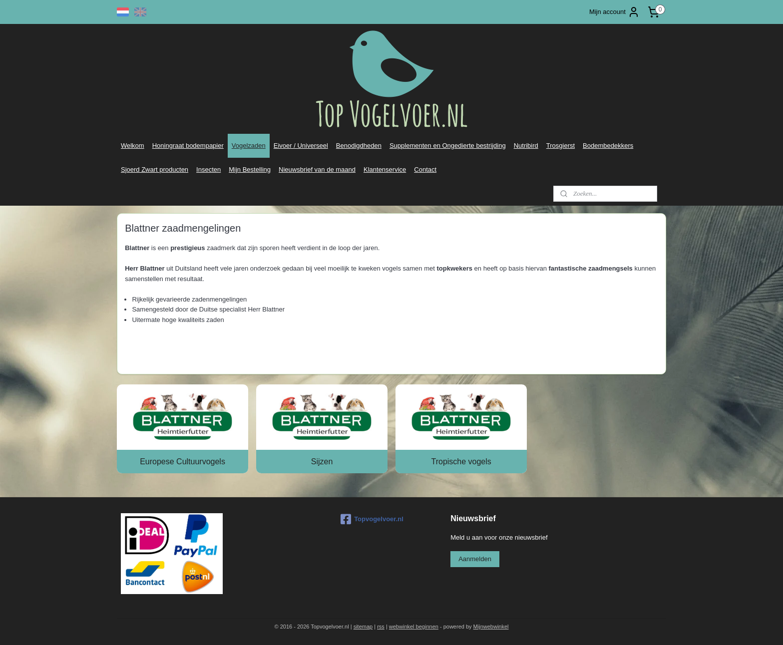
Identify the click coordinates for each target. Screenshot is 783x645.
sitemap (363, 627)
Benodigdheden (359, 145)
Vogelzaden (249, 145)
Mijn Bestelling (250, 169)
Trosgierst (560, 145)
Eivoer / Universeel (301, 145)
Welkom (132, 145)
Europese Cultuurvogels (182, 461)
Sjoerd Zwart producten (154, 169)
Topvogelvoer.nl (372, 519)
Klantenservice (385, 169)
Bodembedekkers (608, 145)
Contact (425, 169)
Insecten (208, 169)
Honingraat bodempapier (188, 145)
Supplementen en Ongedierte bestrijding (448, 145)
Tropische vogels (461, 461)
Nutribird (526, 145)
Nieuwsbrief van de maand (317, 169)
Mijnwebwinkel (491, 627)
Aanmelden (474, 559)
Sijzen (322, 461)
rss (381, 627)
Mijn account (614, 12)
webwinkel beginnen (413, 627)
